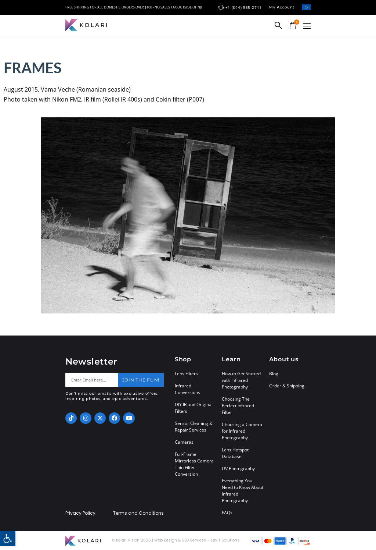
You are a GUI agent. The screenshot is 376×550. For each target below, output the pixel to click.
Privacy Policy (80, 513)
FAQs (227, 513)
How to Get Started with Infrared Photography (241, 380)
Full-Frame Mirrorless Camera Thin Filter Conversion (194, 464)
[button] (307, 26)
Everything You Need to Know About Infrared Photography (242, 491)
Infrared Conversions (187, 389)
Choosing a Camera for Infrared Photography (242, 431)
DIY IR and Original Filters (194, 407)
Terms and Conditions (138, 513)
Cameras (184, 442)
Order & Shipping (286, 386)
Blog (273, 373)
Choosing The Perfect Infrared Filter (238, 405)
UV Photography (238, 468)
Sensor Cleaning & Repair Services (194, 426)
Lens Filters (186, 373)
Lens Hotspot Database (235, 453)
